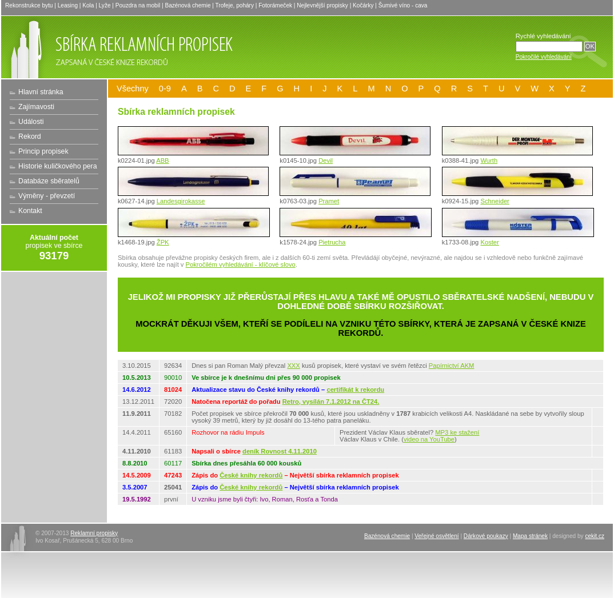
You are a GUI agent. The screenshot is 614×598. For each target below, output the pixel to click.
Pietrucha (331, 242)
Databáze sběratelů (48, 181)
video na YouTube (429, 439)
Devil (325, 160)
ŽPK (163, 242)
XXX (293, 365)
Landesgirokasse (181, 201)
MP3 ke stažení (457, 432)
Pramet (328, 201)
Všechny (133, 88)
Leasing (68, 5)
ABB (162, 160)
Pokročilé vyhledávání (544, 57)
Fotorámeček (275, 5)
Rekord (29, 137)
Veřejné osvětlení (436, 536)
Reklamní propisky (94, 533)
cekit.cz (594, 536)
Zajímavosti (36, 107)
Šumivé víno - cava (403, 5)
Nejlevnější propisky (322, 5)
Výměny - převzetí (46, 196)
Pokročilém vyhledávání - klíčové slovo (241, 264)
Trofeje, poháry (235, 5)
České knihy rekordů (251, 475)
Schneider (494, 201)
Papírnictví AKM (452, 365)
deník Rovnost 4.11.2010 (279, 451)
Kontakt (30, 211)
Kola (88, 5)
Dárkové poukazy (486, 536)
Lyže (105, 5)
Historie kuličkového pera (57, 166)
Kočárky (363, 5)
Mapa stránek (530, 536)
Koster (489, 242)
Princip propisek (43, 151)
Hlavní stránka (40, 92)
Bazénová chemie (187, 5)
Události (30, 122)
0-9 (165, 88)
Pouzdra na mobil (137, 5)
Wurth (488, 160)
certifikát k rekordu (355, 389)
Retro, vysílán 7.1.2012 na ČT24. (331, 401)
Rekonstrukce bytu (29, 5)
